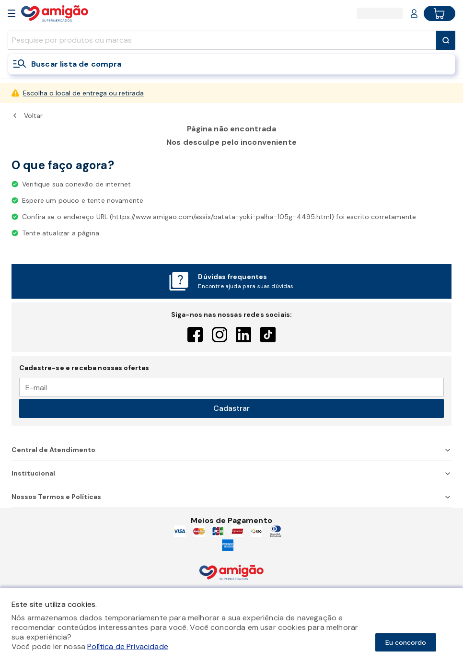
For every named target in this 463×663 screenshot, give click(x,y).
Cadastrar (231, 408)
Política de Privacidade (127, 646)
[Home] (54, 13)
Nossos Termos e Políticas (231, 496)
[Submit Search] (445, 40)
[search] (222, 40)
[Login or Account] (414, 13)
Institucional (231, 473)
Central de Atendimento (231, 449)
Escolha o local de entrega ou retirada (83, 93)
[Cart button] (439, 13)
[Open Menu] (11, 13)
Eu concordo (405, 642)
